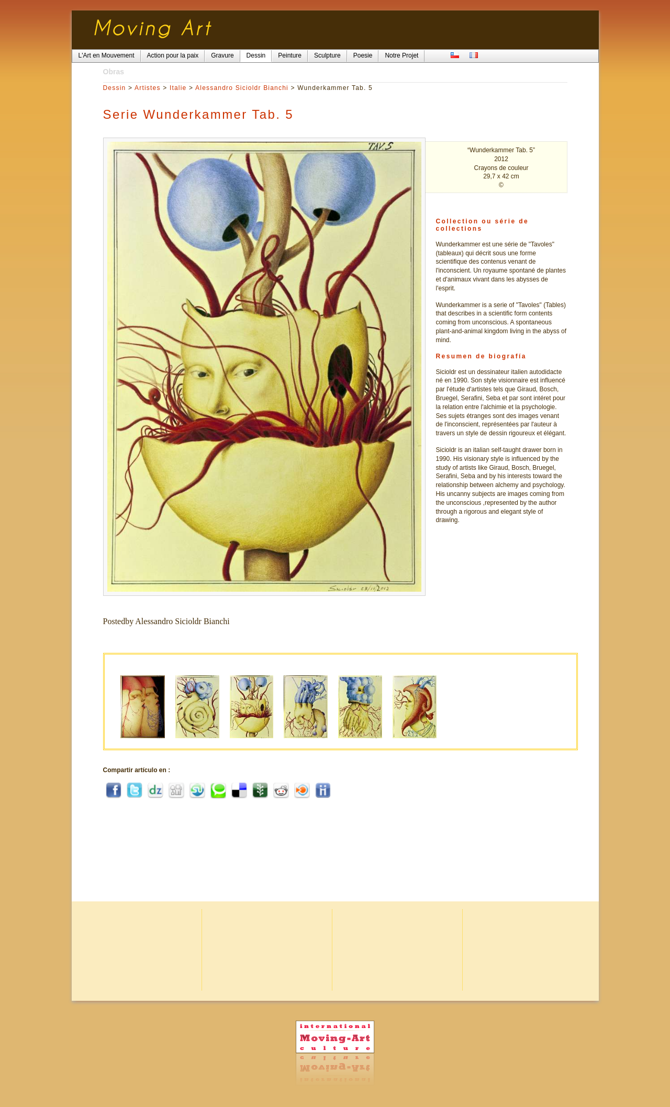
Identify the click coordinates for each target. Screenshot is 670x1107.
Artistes (148, 88)
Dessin (114, 88)
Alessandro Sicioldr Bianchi (241, 88)
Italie (178, 88)
